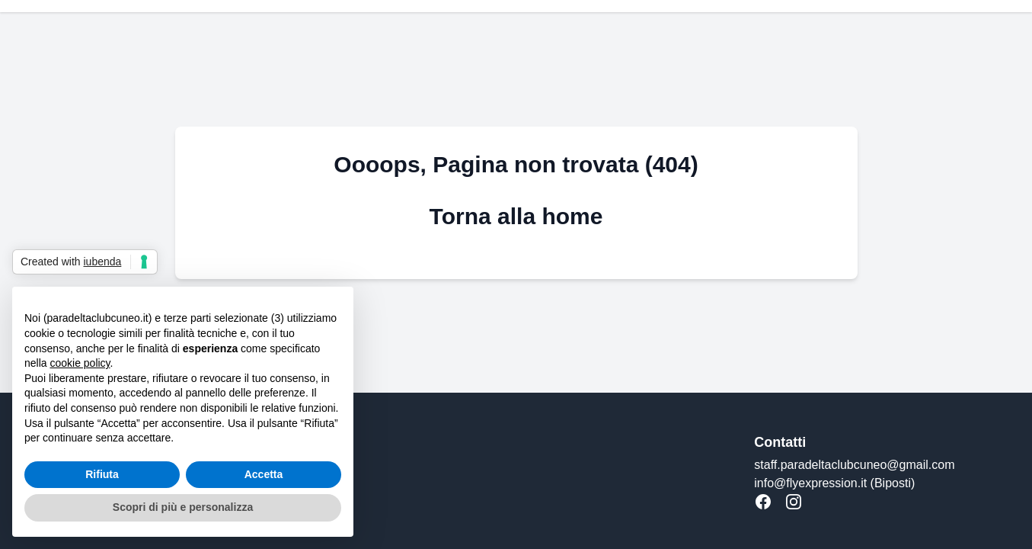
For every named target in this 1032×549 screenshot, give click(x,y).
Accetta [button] (263, 474)
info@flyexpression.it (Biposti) (834, 483)
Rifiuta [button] (102, 474)
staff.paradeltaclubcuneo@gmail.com (854, 464)
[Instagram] (793, 502)
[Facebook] (763, 502)
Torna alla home (516, 216)
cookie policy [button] (80, 363)
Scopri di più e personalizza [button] (183, 507)
